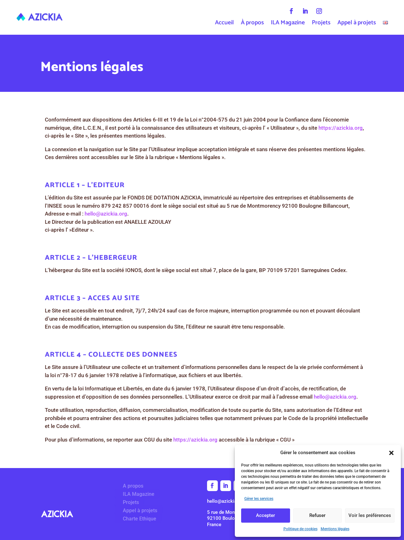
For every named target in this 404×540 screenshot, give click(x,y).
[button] (391, 453)
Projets (321, 24)
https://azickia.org (351, 128)
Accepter (265, 515)
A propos (130, 486)
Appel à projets (356, 24)
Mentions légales (335, 529)
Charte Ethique (136, 519)
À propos (252, 24)
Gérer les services (258, 498)
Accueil (224, 24)
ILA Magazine (288, 24)
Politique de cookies (300, 529)
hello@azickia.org (116, 214)
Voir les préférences (369, 515)
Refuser (317, 515)
